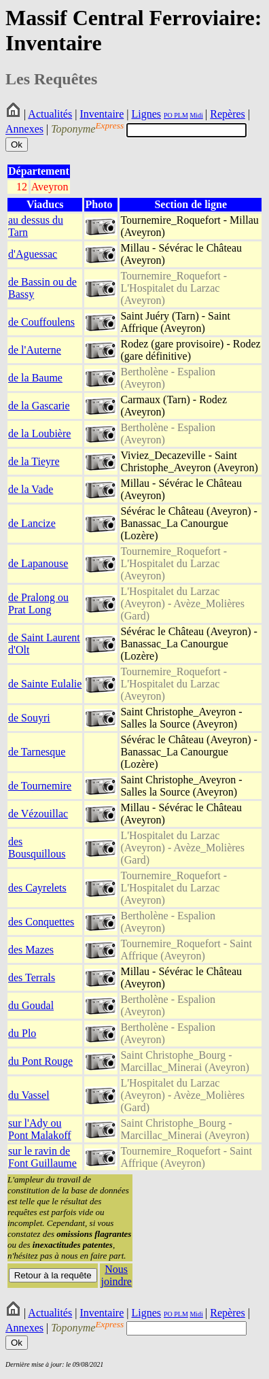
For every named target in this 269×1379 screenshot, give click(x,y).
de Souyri (29, 717)
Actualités (50, 114)
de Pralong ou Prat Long (38, 603)
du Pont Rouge (40, 1061)
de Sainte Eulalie (45, 684)
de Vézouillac (38, 813)
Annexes (24, 129)
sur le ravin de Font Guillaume (42, 1157)
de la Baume (35, 378)
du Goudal (31, 1005)
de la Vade (30, 489)
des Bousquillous (36, 847)
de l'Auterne (34, 350)
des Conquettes (41, 921)
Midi (196, 115)
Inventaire (101, 114)
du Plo (22, 1033)
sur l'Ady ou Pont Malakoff (39, 1129)
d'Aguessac (32, 254)
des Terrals (31, 977)
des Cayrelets (37, 887)
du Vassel (29, 1095)
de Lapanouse (38, 563)
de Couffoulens (41, 322)
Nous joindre (116, 1275)
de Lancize (32, 523)
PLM (180, 115)
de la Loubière (39, 433)
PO (168, 115)
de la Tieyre (34, 461)
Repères (227, 114)
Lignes (146, 114)
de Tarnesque (36, 751)
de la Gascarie (39, 405)
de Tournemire (39, 785)
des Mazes (31, 949)
